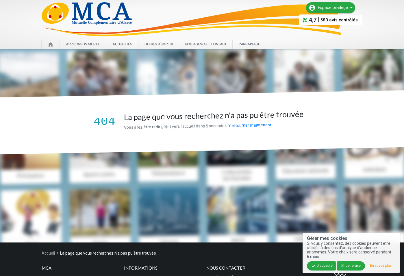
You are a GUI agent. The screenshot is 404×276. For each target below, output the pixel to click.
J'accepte (322, 266)
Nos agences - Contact (206, 44)
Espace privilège (328, 7)
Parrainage (249, 44)
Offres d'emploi (158, 44)
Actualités (122, 44)
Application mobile (83, 44)
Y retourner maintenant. (250, 125)
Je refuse (350, 266)
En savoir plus (381, 266)
